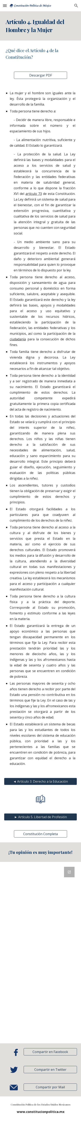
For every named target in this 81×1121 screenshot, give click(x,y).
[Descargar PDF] (40, 75)
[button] (5, 5)
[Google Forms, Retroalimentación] (40, 952)
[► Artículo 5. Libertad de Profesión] (40, 816)
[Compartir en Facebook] (50, 1051)
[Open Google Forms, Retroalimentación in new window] (69, 872)
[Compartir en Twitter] (50, 1069)
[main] (40, 26)
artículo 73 (33, 193)
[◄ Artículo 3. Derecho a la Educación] (40, 781)
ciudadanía (18, 339)
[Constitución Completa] (40, 833)
